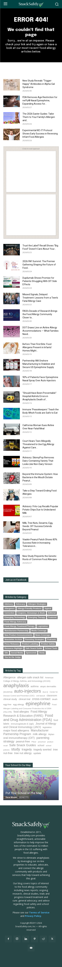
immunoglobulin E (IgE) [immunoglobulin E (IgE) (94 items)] (22, 724)
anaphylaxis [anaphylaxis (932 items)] (16, 685)
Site (6, 653)
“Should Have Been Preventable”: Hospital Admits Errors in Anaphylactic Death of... (39, 396)
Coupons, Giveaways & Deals (31, 613)
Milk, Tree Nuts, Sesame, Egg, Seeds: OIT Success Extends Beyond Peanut (37, 526)
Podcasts (51, 639)
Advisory (8, 604)
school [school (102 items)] (41, 745)
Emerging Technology (14, 617)
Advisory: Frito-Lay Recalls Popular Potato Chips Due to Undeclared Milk (40, 509)
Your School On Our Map (18, 765)
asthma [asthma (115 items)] (35, 686)
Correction (9, 613)
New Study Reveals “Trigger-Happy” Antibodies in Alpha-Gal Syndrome (38, 84)
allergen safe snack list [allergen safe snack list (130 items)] (30, 677)
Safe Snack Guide (33, 648)
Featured (52, 617)
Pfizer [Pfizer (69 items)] (34, 742)
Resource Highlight (13, 648)
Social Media (17, 653)
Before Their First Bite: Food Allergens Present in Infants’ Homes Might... (37, 347)
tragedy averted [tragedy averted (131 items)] (43, 749)
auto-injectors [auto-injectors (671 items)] (27, 691)
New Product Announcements (18, 635)
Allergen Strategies (37, 604)
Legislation (43, 626)
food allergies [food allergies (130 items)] (21, 711)
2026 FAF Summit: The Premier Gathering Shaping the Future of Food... (39, 264)
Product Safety (48, 644)
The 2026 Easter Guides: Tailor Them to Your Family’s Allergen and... (38, 117)
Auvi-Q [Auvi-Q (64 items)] (45, 692)
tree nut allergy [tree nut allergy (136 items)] (23, 753)
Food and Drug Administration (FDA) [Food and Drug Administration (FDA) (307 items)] (28, 717)
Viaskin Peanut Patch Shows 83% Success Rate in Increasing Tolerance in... (39, 542)
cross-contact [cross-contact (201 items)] (41, 699)
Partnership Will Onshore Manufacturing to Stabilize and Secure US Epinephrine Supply (38, 364)
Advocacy (20, 604)
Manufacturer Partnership (16, 630)
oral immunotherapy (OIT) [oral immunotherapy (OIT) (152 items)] (19, 737)
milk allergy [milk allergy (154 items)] (40, 734)
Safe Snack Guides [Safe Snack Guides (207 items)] (22, 745)
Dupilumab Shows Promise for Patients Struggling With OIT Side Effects (39, 281)
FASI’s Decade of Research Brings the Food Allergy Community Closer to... (39, 314)
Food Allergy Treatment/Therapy (19, 626)
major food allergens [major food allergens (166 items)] (16, 730)
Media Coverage (38, 630)
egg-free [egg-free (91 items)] (7, 704)
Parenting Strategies (34, 639)
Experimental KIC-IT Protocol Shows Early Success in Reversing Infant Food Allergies (40, 133)
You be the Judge (12, 657)
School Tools (51, 648)
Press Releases (11, 644)
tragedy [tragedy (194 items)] (27, 749)
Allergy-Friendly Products (29, 608)
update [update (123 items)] (37, 753)
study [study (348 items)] (15, 749)
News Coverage (42, 635)
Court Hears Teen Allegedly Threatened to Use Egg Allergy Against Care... (38, 444)
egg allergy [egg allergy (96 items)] (18, 704)
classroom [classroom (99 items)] (52, 695)
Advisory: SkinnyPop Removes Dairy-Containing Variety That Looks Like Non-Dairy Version (38, 460)
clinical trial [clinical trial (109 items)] (24, 699)
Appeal (47, 608)
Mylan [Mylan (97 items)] (51, 734)
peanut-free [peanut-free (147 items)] (23, 741)
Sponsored (31, 653)
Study (42, 653)
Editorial (52, 613)
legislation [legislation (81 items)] (47, 727)
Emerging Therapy (36, 617)
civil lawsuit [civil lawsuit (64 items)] (40, 696)
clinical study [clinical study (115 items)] (10, 699)
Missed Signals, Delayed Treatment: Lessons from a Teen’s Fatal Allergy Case (40, 297)
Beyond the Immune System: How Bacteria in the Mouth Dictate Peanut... (40, 477)
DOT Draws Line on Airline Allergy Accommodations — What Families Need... (40, 330)
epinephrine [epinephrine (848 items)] (38, 703)
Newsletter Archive (13, 639)
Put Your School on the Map (24, 793)
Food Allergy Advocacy (15, 622)
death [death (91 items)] (55, 699)
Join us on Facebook (15, 579)
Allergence (9, 608)
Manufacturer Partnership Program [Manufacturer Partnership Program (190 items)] (26, 732)
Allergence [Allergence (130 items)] (9, 677)
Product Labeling (30, 644)
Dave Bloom (11, 797)
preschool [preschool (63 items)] (42, 742)
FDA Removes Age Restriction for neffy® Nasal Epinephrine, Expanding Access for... (39, 100)
